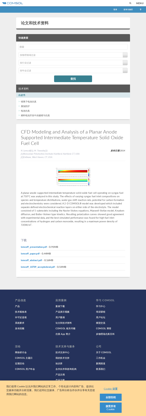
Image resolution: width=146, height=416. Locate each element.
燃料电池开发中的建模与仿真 (35, 115)
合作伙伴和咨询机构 (66, 368)
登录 (115, 9)
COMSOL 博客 (103, 328)
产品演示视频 (62, 311)
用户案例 (60, 317)
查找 (73, 79)
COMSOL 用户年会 (25, 368)
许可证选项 (21, 317)
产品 (17, 306)
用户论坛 (100, 317)
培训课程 (100, 311)
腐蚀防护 (25, 106)
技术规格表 (21, 311)
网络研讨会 (21, 352)
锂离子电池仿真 (29, 101)
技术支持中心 (62, 352)
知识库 (59, 363)
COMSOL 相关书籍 (65, 328)
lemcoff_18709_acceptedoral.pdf (38, 266)
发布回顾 (19, 328)
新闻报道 (100, 363)
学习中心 (100, 306)
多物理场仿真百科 (105, 333)
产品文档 (60, 374)
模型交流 (100, 322)
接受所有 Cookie (111, 407)
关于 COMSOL (103, 352)
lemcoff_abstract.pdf (31, 260)
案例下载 (60, 306)
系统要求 (19, 322)
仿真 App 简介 (63, 333)
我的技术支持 (62, 357)
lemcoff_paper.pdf (30, 253)
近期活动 (19, 363)
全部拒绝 (111, 397)
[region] (73, 398)
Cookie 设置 (111, 388)
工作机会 (100, 357)
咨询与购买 (128, 9)
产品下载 (60, 380)
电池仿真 (25, 110)
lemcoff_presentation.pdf (34, 246)
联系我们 (100, 368)
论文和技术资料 (35, 23)
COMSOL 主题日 (24, 357)
